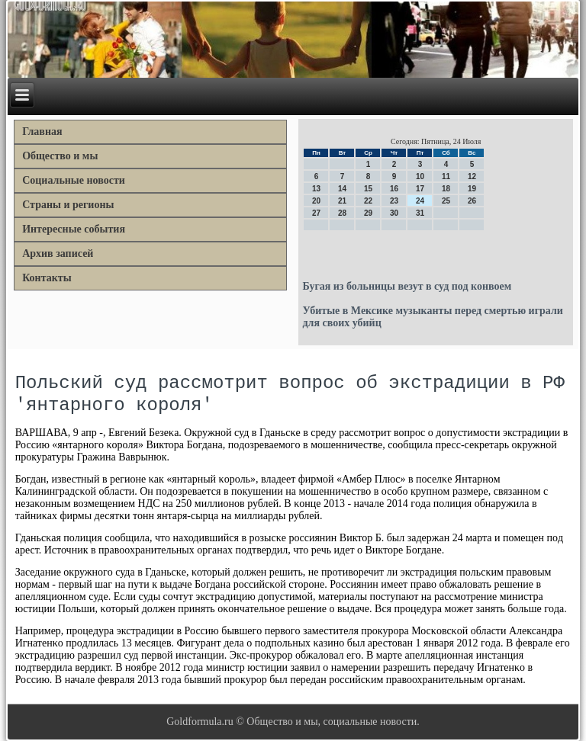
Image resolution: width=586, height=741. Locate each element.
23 (394, 201)
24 (420, 201)
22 (368, 201)
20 (316, 201)
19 (472, 188)
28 (342, 213)
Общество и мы (60, 156)
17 (420, 188)
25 (446, 201)
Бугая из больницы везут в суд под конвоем (406, 286)
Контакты (46, 278)
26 (472, 201)
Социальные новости (73, 180)
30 (394, 213)
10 (420, 176)
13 (316, 188)
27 (316, 213)
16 (394, 188)
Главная (42, 131)
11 (446, 176)
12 (472, 176)
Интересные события (73, 229)
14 (342, 188)
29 (368, 213)
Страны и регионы (68, 204)
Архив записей (57, 253)
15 (368, 188)
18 (446, 188)
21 (342, 201)
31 (420, 213)
